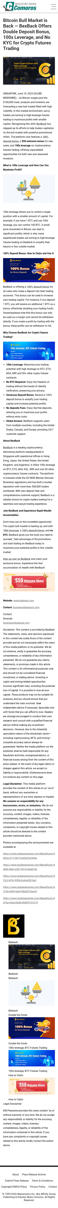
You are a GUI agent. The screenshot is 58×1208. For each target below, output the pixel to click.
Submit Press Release (17, 1180)
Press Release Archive (34, 1174)
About (15, 1174)
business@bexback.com (16, 622)
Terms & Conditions (42, 1180)
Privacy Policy (37, 1186)
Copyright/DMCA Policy (14, 1186)
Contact (52, 1186)
